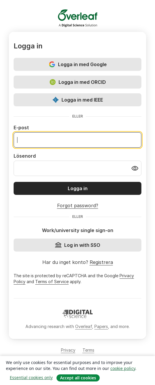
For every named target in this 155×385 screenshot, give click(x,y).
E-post (21, 127)
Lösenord (25, 156)
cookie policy (122, 368)
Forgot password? (77, 205)
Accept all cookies (78, 378)
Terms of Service (52, 281)
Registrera (101, 262)
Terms (88, 350)
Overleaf (83, 326)
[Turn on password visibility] (134, 168)
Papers (101, 326)
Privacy (68, 350)
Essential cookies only (31, 377)
